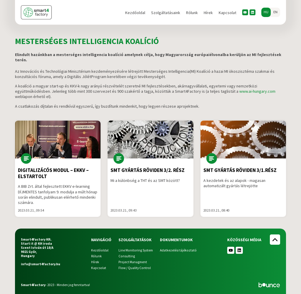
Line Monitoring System (135, 250)
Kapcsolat (227, 12)
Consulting (126, 256)
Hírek (208, 12)
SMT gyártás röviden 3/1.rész (240, 170)
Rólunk (192, 12)
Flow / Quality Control (134, 268)
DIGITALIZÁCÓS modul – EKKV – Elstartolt (53, 173)
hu (266, 12)
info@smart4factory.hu (40, 264)
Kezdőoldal (135, 12)
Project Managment (132, 262)
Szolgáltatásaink (165, 12)
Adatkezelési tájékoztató (178, 250)
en (275, 12)
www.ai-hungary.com (257, 91)
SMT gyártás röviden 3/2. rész (148, 170)
